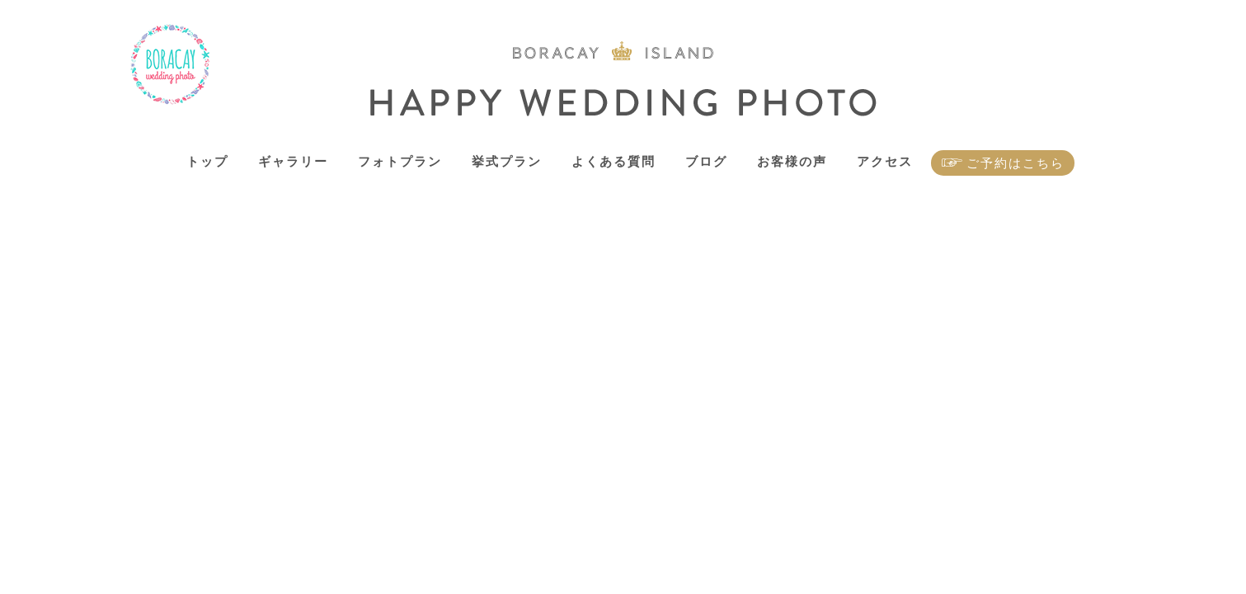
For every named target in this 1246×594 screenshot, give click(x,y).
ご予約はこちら (1015, 163)
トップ (207, 161)
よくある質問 (613, 161)
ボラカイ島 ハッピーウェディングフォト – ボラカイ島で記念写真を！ (171, 64)
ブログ (706, 161)
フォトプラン (400, 161)
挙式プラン (507, 161)
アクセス (885, 161)
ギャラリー (293, 161)
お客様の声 (792, 161)
